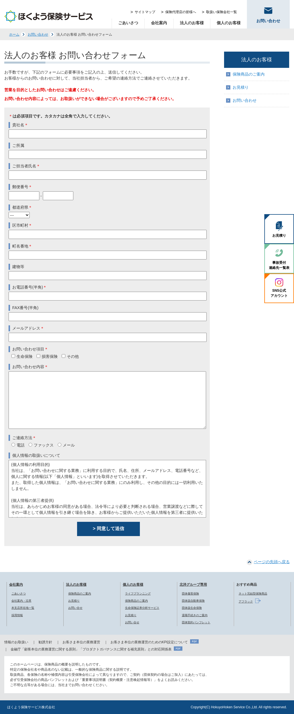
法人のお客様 (192, 23)
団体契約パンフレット (196, 622)
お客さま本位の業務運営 (81, 642)
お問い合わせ (38, 34)
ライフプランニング (138, 593)
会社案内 (159, 23)
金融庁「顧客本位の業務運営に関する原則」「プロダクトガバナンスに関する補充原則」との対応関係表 (91, 649)
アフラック (246, 601)
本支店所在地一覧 (22, 607)
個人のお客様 (229, 23)
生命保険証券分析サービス (142, 607)
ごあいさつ (128, 23)
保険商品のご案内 (249, 74)
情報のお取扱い (16, 642)
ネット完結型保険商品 (253, 593)
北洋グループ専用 (193, 585)
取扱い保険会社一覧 (221, 12)
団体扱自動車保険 (193, 600)
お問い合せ (75, 607)
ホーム (14, 34)
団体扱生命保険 (192, 607)
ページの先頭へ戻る (272, 561)
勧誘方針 (45, 642)
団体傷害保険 (190, 593)
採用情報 (17, 615)
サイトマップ (145, 12)
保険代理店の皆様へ (180, 12)
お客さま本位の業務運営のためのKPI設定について (149, 642)
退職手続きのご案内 (195, 615)
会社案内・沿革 (21, 600)
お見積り (241, 87)
